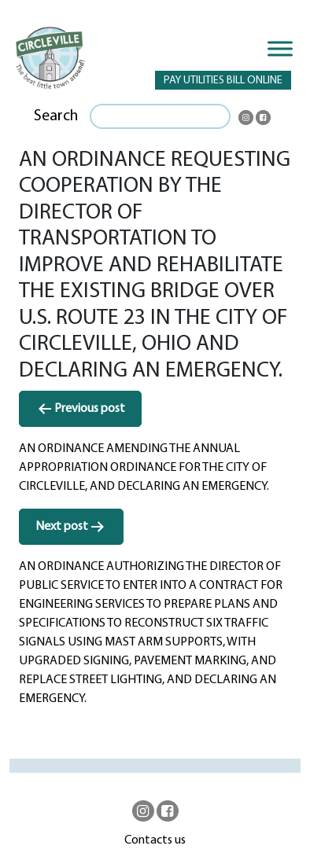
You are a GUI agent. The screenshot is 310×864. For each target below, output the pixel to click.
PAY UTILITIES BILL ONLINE (223, 80)
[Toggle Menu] (280, 48)
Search (56, 116)
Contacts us (155, 840)
